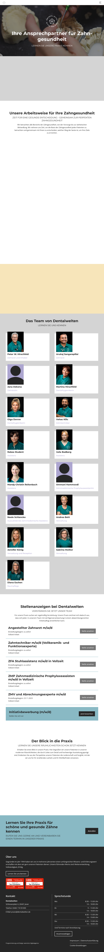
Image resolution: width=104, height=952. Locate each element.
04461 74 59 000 (19, 908)
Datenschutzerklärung (89, 940)
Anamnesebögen (63, 934)
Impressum (74, 940)
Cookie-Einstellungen (78, 945)
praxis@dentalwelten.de (20, 912)
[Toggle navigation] (100, 2)
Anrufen (92, 831)
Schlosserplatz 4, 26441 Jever (17, 904)
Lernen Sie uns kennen (17, 873)
